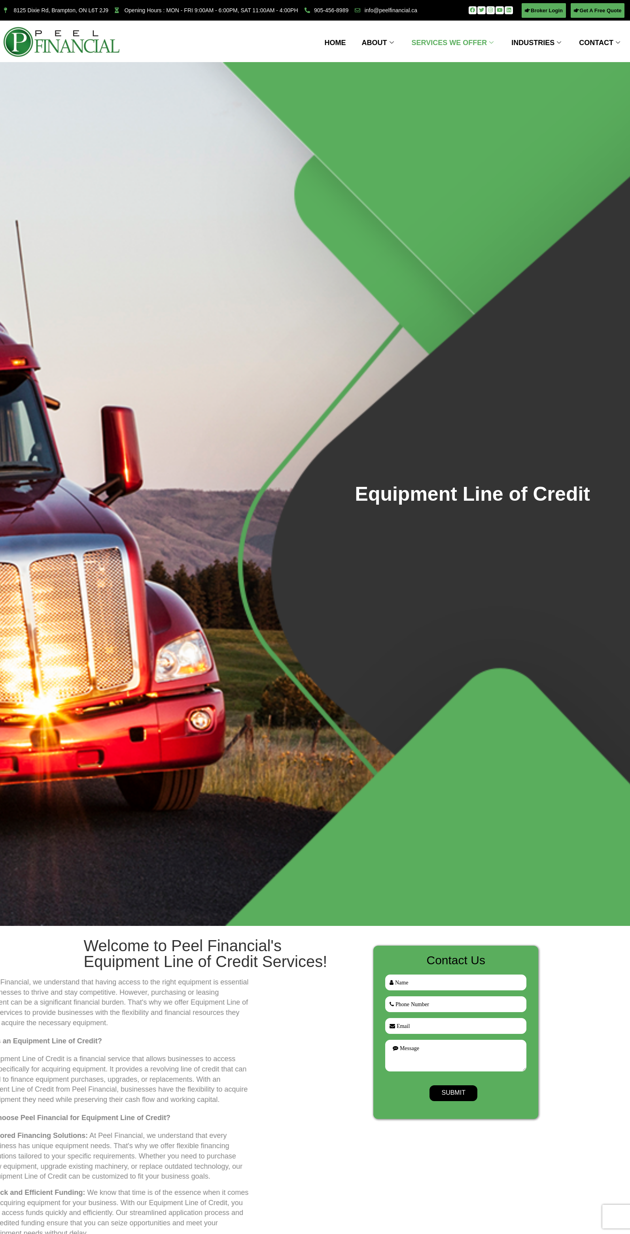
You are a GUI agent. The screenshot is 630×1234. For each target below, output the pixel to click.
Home (335, 43)
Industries (537, 43)
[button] (544, 10)
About (379, 43)
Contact (600, 43)
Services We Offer (454, 43)
